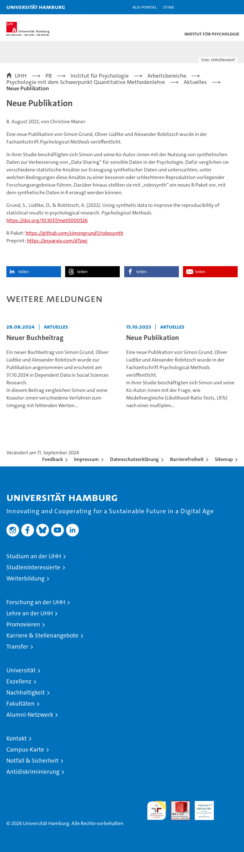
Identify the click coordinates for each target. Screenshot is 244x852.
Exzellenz (18, 681)
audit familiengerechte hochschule (156, 810)
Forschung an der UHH (35, 602)
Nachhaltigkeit (25, 692)
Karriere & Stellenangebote (42, 635)
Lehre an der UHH (29, 613)
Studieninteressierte (33, 567)
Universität (21, 670)
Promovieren (23, 624)
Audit (177, 804)
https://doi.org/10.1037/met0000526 (47, 220)
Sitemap (224, 459)
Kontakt (16, 738)
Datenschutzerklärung (134, 459)
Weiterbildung (25, 578)
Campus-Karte (25, 749)
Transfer (17, 646)
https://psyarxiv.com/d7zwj (57, 240)
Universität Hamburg (35, 7)
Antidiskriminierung (32, 772)
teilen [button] (23, 271)
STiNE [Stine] (168, 6)
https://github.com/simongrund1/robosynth (74, 233)
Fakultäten (20, 704)
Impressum (86, 459)
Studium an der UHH (33, 556)
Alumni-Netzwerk (29, 715)
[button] (219, 7)
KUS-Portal (144, 6)
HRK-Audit (201, 807)
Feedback (52, 459)
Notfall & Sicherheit (32, 761)
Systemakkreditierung (228, 804)
